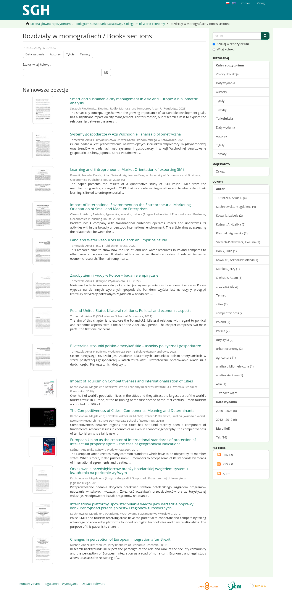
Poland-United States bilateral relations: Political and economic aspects (130, 310)
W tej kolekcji (224, 49)
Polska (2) (222, 331)
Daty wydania (35, 54)
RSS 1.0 (224, 455)
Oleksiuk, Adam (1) (229, 278)
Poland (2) (223, 322)
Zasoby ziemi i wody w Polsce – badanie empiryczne (114, 275)
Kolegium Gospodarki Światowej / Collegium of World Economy (120, 24)
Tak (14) (221, 437)
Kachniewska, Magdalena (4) (236, 207)
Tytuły (70, 54)
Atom (223, 474)
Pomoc (245, 3)
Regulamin (51, 584)
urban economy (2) (229, 349)
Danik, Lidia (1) (226, 251)
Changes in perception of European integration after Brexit (120, 539)
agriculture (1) (226, 357)
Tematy (85, 54)
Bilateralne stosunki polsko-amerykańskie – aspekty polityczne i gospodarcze (135, 345)
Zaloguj (221, 171)
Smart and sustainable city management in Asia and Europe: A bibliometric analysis (134, 100)
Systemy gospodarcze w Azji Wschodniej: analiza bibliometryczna (125, 134)
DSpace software (93, 584)
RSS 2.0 (224, 464)
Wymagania (70, 584)
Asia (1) (221, 384)
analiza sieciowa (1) (229, 375)
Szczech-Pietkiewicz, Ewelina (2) (238, 242)
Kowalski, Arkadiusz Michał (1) (237, 260)
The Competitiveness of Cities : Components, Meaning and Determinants (132, 410)
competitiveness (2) (229, 313)
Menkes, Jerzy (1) (228, 269)
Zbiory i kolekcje (227, 74)
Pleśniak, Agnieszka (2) (232, 233)
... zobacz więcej (227, 286)
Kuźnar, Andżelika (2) (230, 224)
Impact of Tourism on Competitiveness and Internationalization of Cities (131, 381)
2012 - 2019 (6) (226, 419)
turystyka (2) (224, 340)
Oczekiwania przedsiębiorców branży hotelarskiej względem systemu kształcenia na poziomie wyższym (129, 470)
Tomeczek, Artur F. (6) (231, 198)
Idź (106, 72)
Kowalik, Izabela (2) (229, 215)
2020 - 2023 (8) (226, 411)
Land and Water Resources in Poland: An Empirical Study (118, 239)
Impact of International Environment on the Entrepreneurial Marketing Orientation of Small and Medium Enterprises (130, 206)
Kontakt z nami (29, 584)
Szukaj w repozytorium (231, 44)
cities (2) (221, 304)
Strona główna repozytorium (51, 24)
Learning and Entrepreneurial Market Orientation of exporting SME (127, 169)
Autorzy (55, 54)
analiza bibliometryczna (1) (234, 366)
